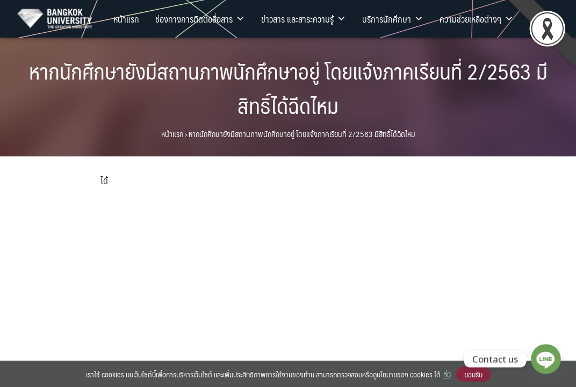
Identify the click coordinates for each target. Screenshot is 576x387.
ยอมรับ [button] (473, 374)
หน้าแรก (126, 18)
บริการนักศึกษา (392, 19)
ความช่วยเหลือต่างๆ (477, 19)
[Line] (545, 359)
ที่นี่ (447, 374)
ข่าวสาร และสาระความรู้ (303, 19)
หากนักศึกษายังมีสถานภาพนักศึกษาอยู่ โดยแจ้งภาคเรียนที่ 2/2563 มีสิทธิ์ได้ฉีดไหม (288, 88)
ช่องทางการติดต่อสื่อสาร (200, 19)
